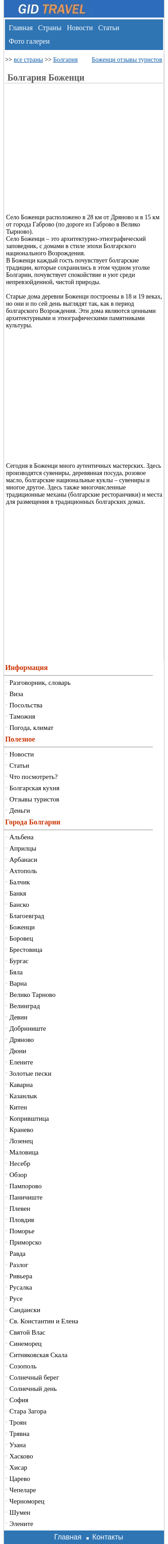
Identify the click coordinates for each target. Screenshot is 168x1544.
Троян (17, 1422)
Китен (18, 1107)
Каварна (21, 1084)
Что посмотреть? (33, 776)
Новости (80, 28)
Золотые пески (30, 1073)
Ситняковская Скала (38, 1354)
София (18, 1400)
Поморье (21, 1231)
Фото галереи (29, 41)
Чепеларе (22, 1490)
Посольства (26, 705)
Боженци (22, 927)
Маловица (24, 1152)
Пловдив (21, 1219)
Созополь (23, 1366)
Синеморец (25, 1343)
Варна (18, 983)
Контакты (107, 1537)
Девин (18, 1017)
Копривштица (29, 1118)
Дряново (21, 1039)
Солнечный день (33, 1388)
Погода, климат (31, 727)
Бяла (16, 972)
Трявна (19, 1433)
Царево (19, 1478)
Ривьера (20, 1276)
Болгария (65, 59)
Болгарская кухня (34, 788)
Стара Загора (28, 1411)
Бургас (19, 960)
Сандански (24, 1309)
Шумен (19, 1512)
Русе (15, 1298)
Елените (21, 1062)
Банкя (17, 893)
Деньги (19, 810)
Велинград (24, 1006)
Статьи (108, 28)
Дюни (17, 1051)
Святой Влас (27, 1332)
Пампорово (25, 1186)
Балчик (19, 882)
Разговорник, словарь (40, 682)
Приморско (25, 1242)
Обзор (18, 1174)
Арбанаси (23, 859)
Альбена (21, 837)
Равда (17, 1253)
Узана (17, 1445)
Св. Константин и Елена (43, 1321)
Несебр (19, 1163)
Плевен (19, 1208)
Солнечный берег (34, 1377)
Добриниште (27, 1028)
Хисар (18, 1467)
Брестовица (25, 949)
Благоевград (26, 915)
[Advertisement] (88, 151)
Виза (16, 693)
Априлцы (22, 848)
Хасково (21, 1456)
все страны (28, 59)
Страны (49, 28)
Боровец (21, 938)
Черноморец (26, 1501)
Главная (21, 28)
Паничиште (26, 1197)
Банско (19, 904)
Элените (21, 1523)
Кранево (21, 1129)
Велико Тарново (32, 994)
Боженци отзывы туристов (127, 59)
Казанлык (23, 1096)
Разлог (18, 1264)
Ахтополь (23, 870)
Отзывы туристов (34, 799)
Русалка (20, 1287)
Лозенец (21, 1141)
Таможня (22, 716)
